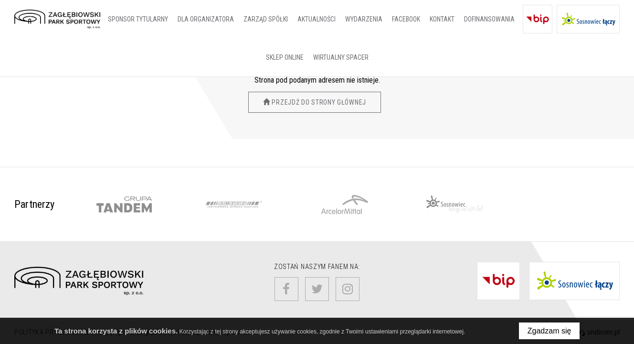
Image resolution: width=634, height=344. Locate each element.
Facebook (406, 19)
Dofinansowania (489, 19)
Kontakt (442, 19)
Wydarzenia (363, 19)
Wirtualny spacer (341, 57)
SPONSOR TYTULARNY (138, 19)
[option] (124, 205)
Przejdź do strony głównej (314, 102)
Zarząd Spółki (265, 19)
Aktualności (316, 19)
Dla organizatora (206, 19)
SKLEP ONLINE (285, 57)
